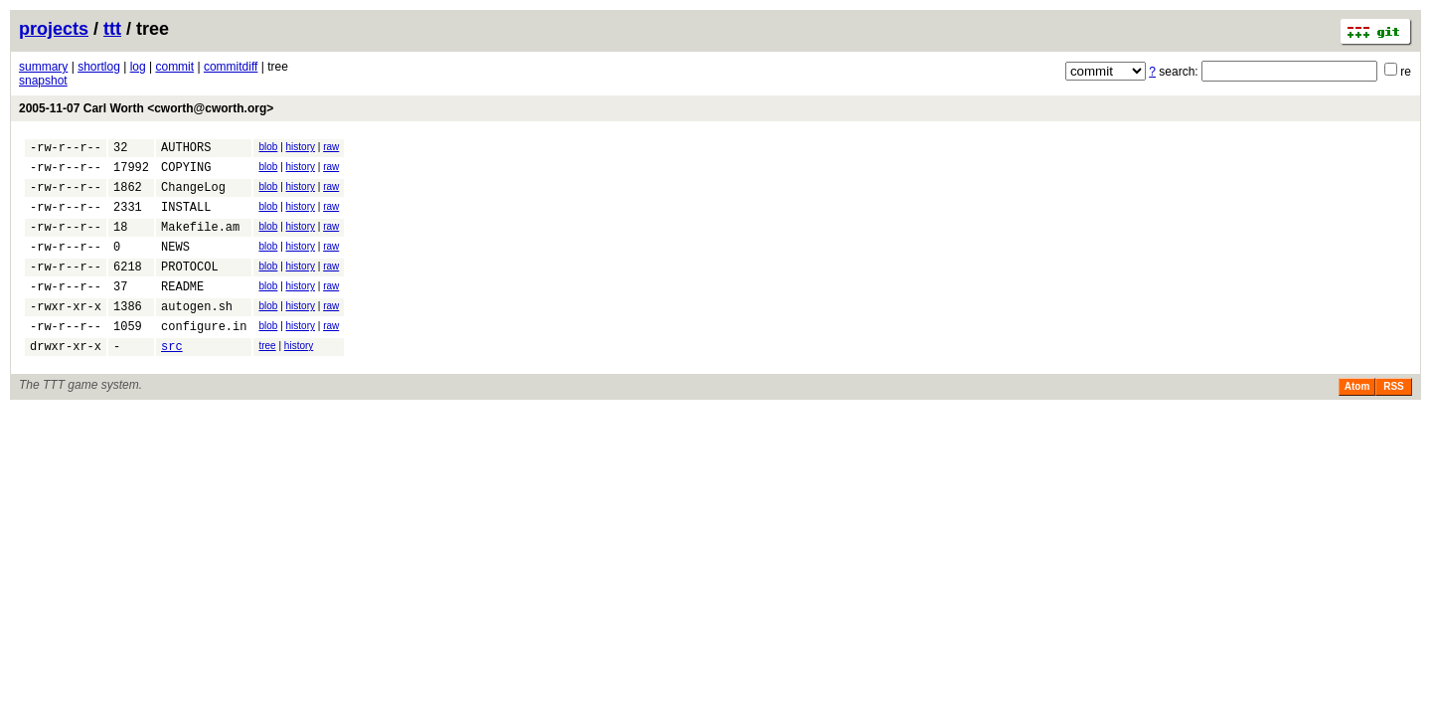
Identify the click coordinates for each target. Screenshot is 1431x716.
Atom (1357, 419)
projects (53, 29)
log (138, 67)
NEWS (175, 264)
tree (266, 375)
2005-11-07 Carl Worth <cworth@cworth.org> (146, 108)
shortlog (99, 67)
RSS (1393, 419)
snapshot (43, 81)
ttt (112, 29)
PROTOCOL (190, 286)
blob (267, 146)
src (172, 378)
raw (331, 146)
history (300, 146)
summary (43, 67)
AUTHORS (186, 149)
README (182, 309)
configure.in (203, 355)
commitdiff (230, 67)
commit (174, 67)
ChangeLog (193, 195)
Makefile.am (200, 241)
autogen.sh (197, 332)
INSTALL (186, 218)
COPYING (186, 172)
